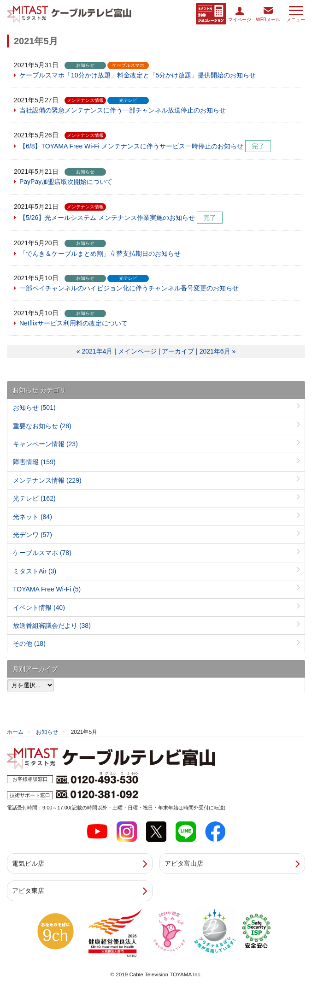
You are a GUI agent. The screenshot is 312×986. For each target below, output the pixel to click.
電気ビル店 (28, 863)
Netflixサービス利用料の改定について (73, 323)
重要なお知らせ (42, 426)
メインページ (137, 351)
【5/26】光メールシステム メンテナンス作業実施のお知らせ (107, 217)
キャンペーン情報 (45, 444)
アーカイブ (178, 351)
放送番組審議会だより (52, 625)
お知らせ (34, 407)
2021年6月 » (218, 351)
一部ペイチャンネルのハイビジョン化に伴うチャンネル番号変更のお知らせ (129, 288)
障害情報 (34, 462)
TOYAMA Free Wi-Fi (47, 589)
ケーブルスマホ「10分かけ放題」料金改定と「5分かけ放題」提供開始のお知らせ (137, 75)
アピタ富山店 (184, 863)
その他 (29, 643)
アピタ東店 (28, 890)
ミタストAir (34, 571)
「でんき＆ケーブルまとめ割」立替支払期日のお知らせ (100, 253)
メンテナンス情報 (47, 480)
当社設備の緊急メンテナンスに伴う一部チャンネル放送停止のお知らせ (122, 110)
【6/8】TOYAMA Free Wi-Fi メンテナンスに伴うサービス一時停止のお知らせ (131, 146)
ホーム (15, 732)
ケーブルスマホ (42, 552)
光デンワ (32, 534)
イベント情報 (39, 607)
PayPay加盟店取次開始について (65, 181)
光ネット (32, 516)
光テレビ (34, 498)
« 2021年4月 (95, 351)
